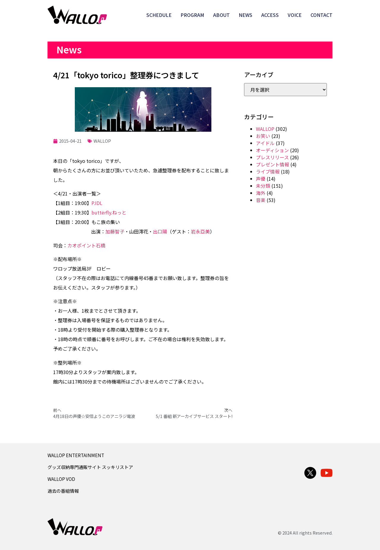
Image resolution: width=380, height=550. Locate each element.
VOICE (295, 14)
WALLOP (102, 141)
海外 (260, 192)
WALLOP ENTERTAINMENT (76, 455)
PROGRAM (192, 14)
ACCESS (270, 14)
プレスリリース (272, 157)
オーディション (272, 150)
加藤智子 (114, 231)
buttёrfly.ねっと (108, 212)
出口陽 (160, 231)
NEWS (245, 14)
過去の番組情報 (63, 491)
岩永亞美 (200, 231)
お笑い (263, 135)
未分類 (263, 185)
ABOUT (221, 14)
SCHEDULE (159, 14)
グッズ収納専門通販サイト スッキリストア (90, 467)
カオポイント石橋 (86, 245)
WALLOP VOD (61, 479)
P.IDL (96, 202)
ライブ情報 (268, 171)
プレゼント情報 (272, 164)
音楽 (260, 200)
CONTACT (321, 14)
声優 (260, 178)
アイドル (265, 143)
